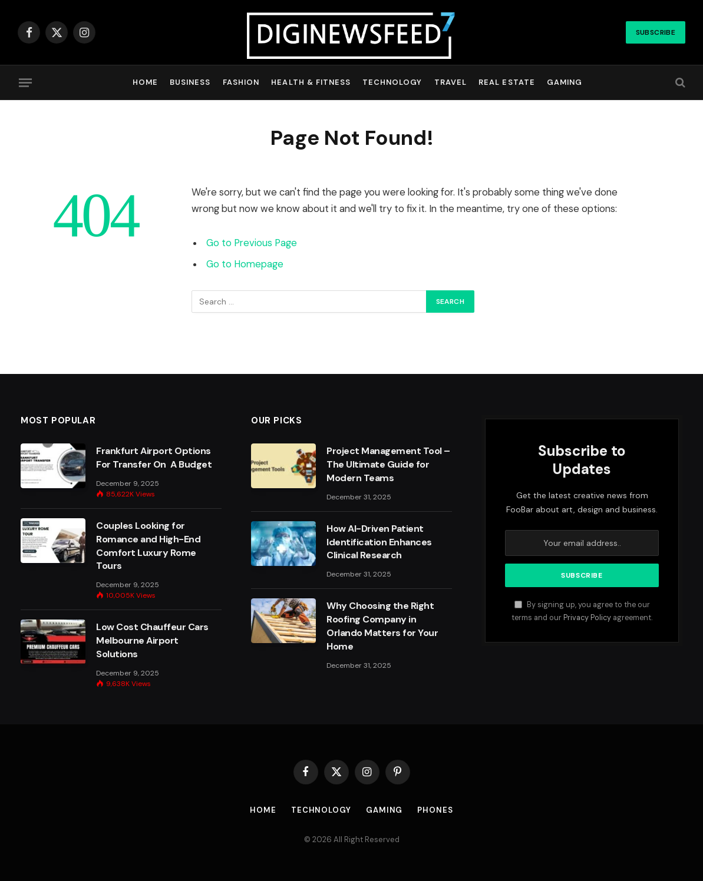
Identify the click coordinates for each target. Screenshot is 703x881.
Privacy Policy (587, 617)
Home (145, 82)
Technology (392, 82)
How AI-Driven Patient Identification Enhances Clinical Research (379, 542)
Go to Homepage (244, 264)
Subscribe (655, 32)
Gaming (564, 82)
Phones (435, 810)
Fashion (241, 82)
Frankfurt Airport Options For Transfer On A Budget (154, 458)
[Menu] (25, 82)
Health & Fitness (310, 82)
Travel (450, 82)
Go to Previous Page (251, 243)
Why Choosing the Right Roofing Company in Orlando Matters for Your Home (382, 626)
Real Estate (506, 82)
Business (190, 82)
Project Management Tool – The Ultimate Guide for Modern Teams (388, 464)
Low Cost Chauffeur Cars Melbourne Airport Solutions (152, 640)
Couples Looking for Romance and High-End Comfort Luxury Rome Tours (148, 545)
